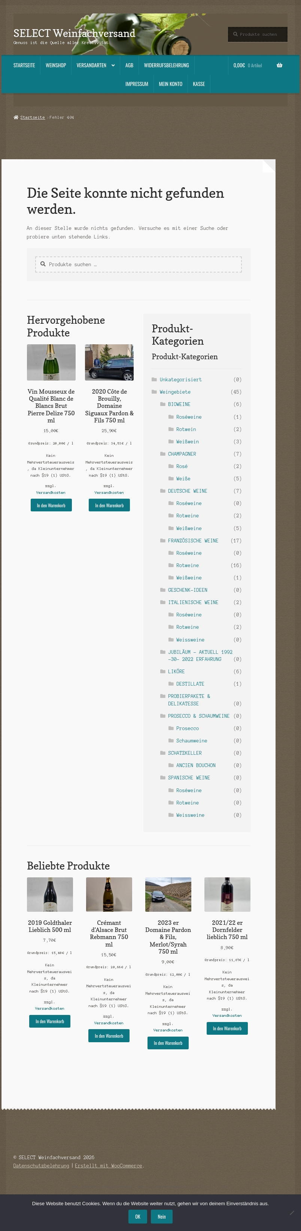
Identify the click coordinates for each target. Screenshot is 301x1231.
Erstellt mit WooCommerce (109, 1165)
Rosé (182, 466)
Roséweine (189, 417)
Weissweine (191, 639)
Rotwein (186, 429)
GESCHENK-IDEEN (188, 590)
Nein (162, 1216)
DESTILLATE (191, 683)
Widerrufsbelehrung (166, 65)
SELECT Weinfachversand (74, 33)
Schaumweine (192, 740)
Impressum (136, 83)
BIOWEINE (179, 404)
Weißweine (189, 528)
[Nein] (291, 1212)
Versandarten (91, 65)
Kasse (199, 83)
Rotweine (188, 515)
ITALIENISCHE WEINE (193, 602)
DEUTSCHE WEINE (188, 491)
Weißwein (188, 441)
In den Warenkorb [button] (51, 505)
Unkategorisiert (181, 379)
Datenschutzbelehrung (41, 1165)
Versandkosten (51, 492)
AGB (129, 65)
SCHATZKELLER (185, 753)
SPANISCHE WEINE (189, 777)
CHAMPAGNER (182, 454)
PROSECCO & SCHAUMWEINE (199, 716)
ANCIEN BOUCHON (196, 765)
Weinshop (56, 65)
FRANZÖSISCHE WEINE (193, 540)
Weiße (184, 478)
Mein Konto (171, 83)
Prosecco (188, 728)
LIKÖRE (176, 671)
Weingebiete (175, 392)
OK (137, 1216)
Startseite (24, 65)
